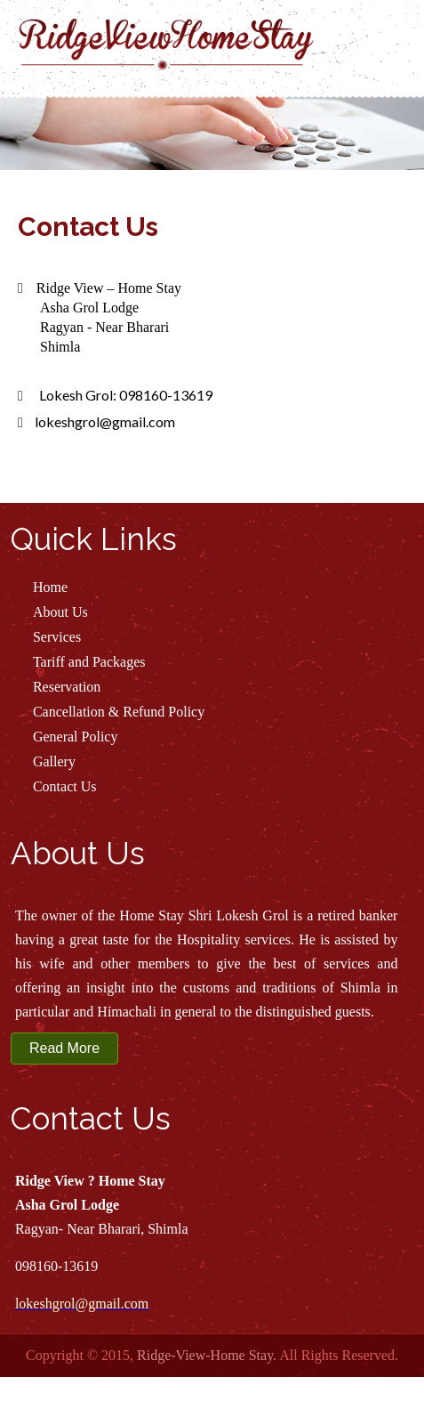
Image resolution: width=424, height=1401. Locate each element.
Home (50, 587)
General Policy (75, 736)
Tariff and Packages (89, 661)
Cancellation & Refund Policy (118, 711)
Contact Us (65, 786)
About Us (60, 612)
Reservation (66, 686)
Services (57, 636)
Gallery (54, 761)
